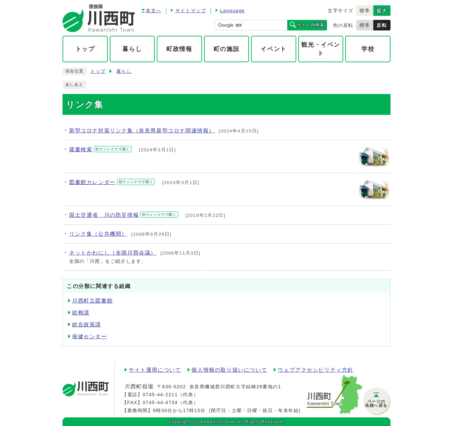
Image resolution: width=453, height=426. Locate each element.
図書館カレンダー (112, 182)
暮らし (124, 71)
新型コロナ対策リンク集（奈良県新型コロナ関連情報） (142, 130)
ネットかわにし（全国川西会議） (112, 253)
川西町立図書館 (92, 301)
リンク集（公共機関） (98, 234)
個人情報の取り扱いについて (229, 370)
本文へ (153, 10)
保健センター (89, 336)
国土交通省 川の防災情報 (123, 215)
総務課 (81, 312)
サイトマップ (190, 10)
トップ (98, 71)
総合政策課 (86, 324)
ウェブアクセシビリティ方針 (315, 370)
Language (232, 10)
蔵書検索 (100, 149)
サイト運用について (155, 370)
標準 (364, 10)
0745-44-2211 (160, 394)
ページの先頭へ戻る (376, 403)
